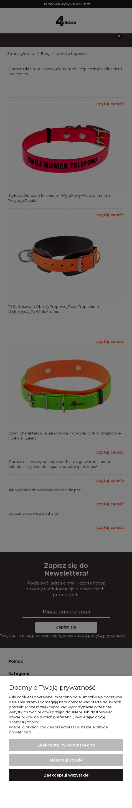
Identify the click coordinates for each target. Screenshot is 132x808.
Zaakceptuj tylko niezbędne (66, 745)
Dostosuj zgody (66, 760)
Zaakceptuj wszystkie (66, 775)
